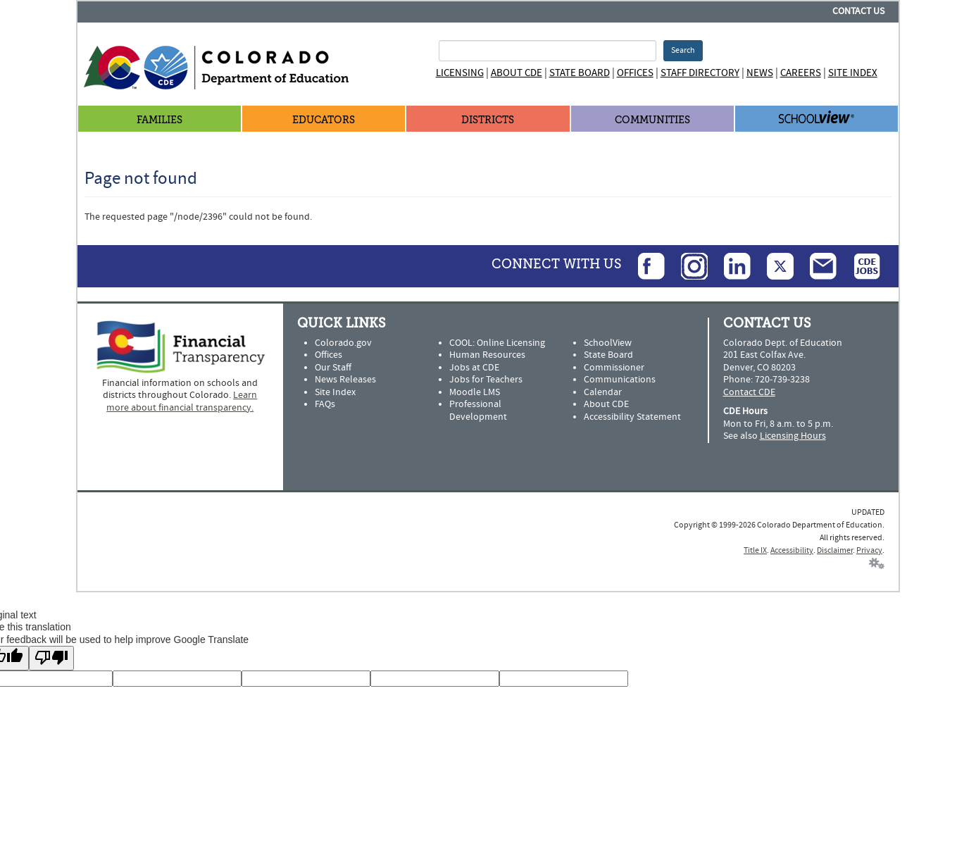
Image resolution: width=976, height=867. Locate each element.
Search (683, 50)
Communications (620, 379)
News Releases (345, 379)
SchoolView (608, 343)
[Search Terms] (547, 50)
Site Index (852, 73)
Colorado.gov (343, 343)
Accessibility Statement (632, 417)
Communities (652, 120)
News (759, 73)
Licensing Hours (793, 436)
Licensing (460, 73)
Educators (323, 120)
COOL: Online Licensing (497, 343)
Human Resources (487, 355)
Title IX (755, 550)
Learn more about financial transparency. (181, 401)
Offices (635, 73)
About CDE (516, 73)
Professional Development (478, 410)
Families (159, 120)
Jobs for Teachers (486, 379)
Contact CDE (749, 392)
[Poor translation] (51, 658)
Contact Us (858, 11)
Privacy (869, 550)
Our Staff (333, 367)
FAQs (325, 404)
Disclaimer (835, 550)
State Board (579, 73)
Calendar (603, 392)
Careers (800, 73)
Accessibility (791, 550)
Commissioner (614, 367)
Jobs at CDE (474, 367)
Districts (487, 120)
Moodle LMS (474, 392)
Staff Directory (700, 73)
